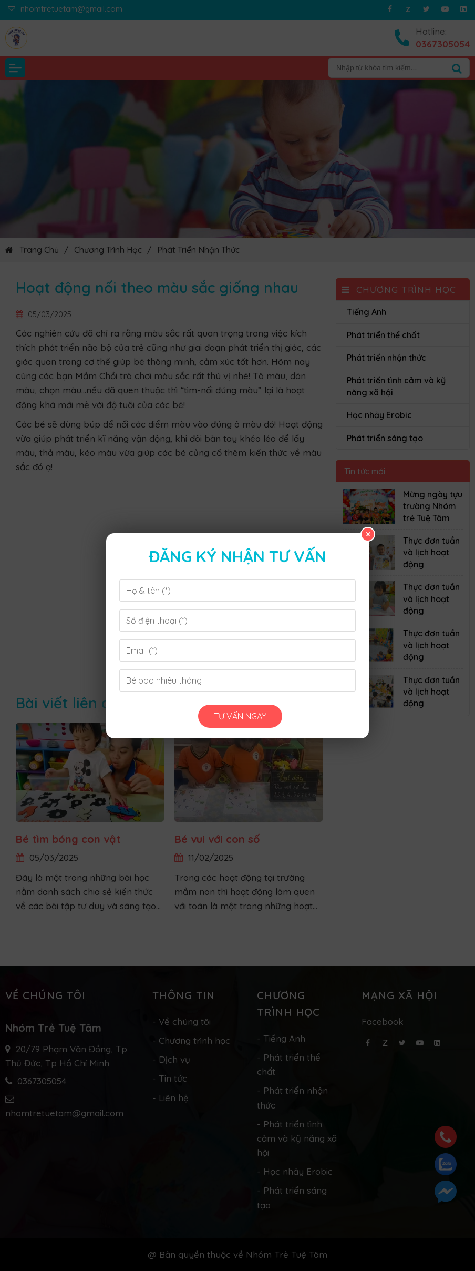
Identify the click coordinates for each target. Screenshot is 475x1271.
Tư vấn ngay (240, 716)
